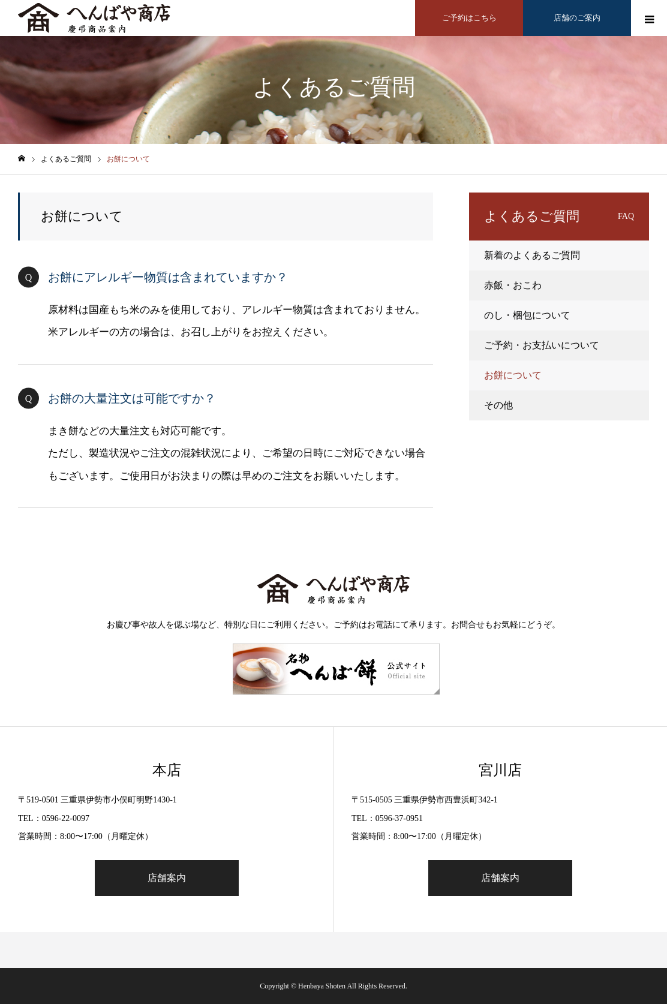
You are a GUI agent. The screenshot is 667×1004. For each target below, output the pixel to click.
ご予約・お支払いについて (541, 345)
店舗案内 (167, 878)
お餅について (513, 375)
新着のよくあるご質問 (532, 255)
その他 (498, 405)
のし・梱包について (527, 315)
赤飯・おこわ (513, 285)
